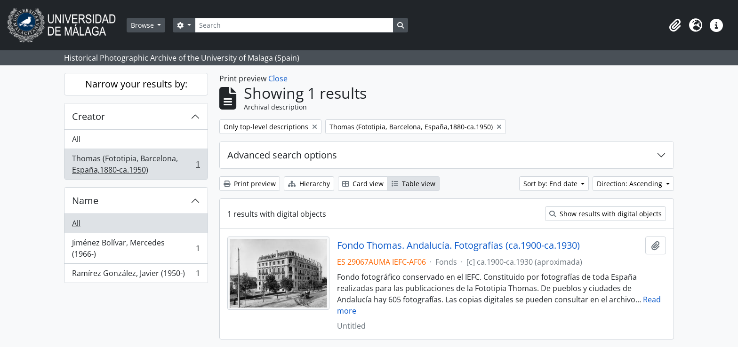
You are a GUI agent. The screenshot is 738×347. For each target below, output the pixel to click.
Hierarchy (309, 183)
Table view (413, 183)
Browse (143, 25)
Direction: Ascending (630, 183)
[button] (675, 25)
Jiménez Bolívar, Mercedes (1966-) (136, 248)
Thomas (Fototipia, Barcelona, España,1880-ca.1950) (136, 164)
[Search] (294, 25)
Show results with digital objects (605, 213)
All (76, 139)
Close (278, 78)
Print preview (250, 183)
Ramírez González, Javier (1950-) (136, 275)
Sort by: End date (551, 183)
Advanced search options (282, 155)
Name (85, 200)
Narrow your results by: (136, 84)
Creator (88, 116)
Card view (363, 183)
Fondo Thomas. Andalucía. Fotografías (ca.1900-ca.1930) (458, 245)
